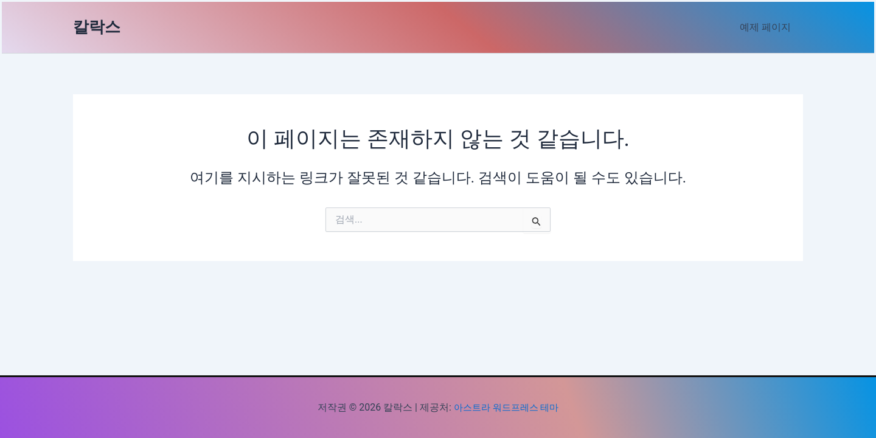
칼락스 (96, 27)
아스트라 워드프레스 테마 (506, 407)
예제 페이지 (767, 27)
